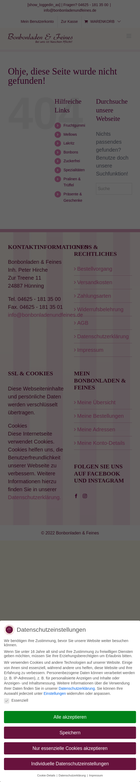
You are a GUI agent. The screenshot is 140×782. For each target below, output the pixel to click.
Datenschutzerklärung (77, 687)
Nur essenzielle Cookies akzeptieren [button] (69, 747)
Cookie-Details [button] (46, 774)
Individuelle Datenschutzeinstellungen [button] (70, 762)
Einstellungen (54, 692)
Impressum (96, 774)
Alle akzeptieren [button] (70, 715)
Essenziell (16, 699)
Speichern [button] (70, 731)
